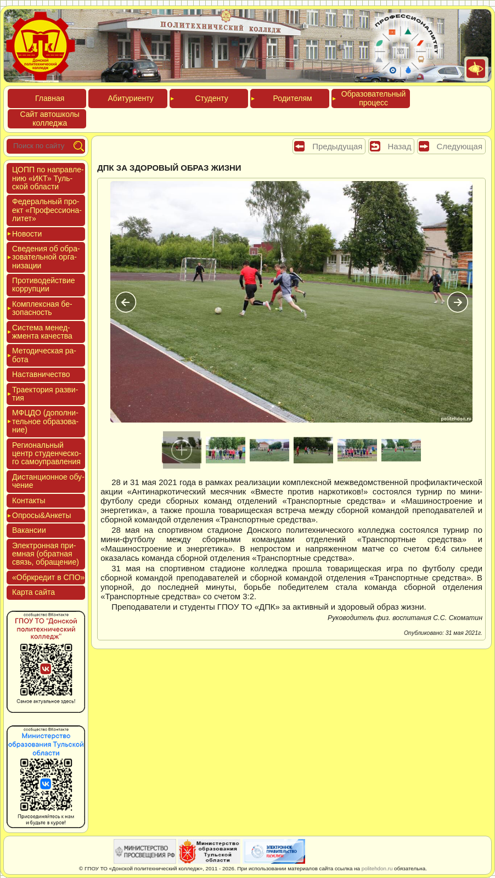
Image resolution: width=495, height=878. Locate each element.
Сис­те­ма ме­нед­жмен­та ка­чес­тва (42, 331)
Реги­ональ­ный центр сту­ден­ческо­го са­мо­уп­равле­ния (46, 453)
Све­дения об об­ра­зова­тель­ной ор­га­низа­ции (46, 257)
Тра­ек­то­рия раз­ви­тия (45, 393)
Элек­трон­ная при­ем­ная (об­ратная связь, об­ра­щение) (45, 554)
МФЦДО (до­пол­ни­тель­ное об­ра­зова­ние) (45, 421)
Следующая (459, 146)
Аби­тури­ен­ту (131, 98)
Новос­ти (27, 233)
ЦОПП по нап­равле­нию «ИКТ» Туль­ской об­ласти (48, 178)
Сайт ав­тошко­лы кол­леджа (50, 118)
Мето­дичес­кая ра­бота (44, 354)
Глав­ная (49, 98)
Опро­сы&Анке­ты (41, 515)
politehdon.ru (377, 868)
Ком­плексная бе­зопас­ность (42, 308)
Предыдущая (337, 146)
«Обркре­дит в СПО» (48, 577)
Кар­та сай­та (33, 592)
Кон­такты (28, 500)
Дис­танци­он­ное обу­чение (48, 480)
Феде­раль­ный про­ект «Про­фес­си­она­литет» (47, 210)
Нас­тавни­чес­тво (41, 374)
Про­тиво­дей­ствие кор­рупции (43, 284)
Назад (400, 146)
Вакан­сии (29, 530)
